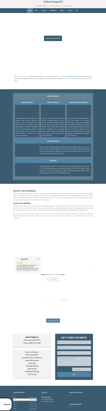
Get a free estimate (54, 6)
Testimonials (53, 11)
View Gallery (53, 279)
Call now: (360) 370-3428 (53, 38)
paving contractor (45, 214)
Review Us (5, 404)
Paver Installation (27, 102)
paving (44, 76)
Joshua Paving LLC (22, 76)
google (70, 409)
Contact (62, 11)
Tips (76, 11)
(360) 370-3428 (67, 6)
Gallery (70, 11)
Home (29, 11)
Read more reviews (53, 321)
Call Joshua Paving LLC (19, 214)
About (36, 11)
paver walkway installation (31, 210)
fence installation (62, 76)
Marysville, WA (69, 78)
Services (43, 11)
